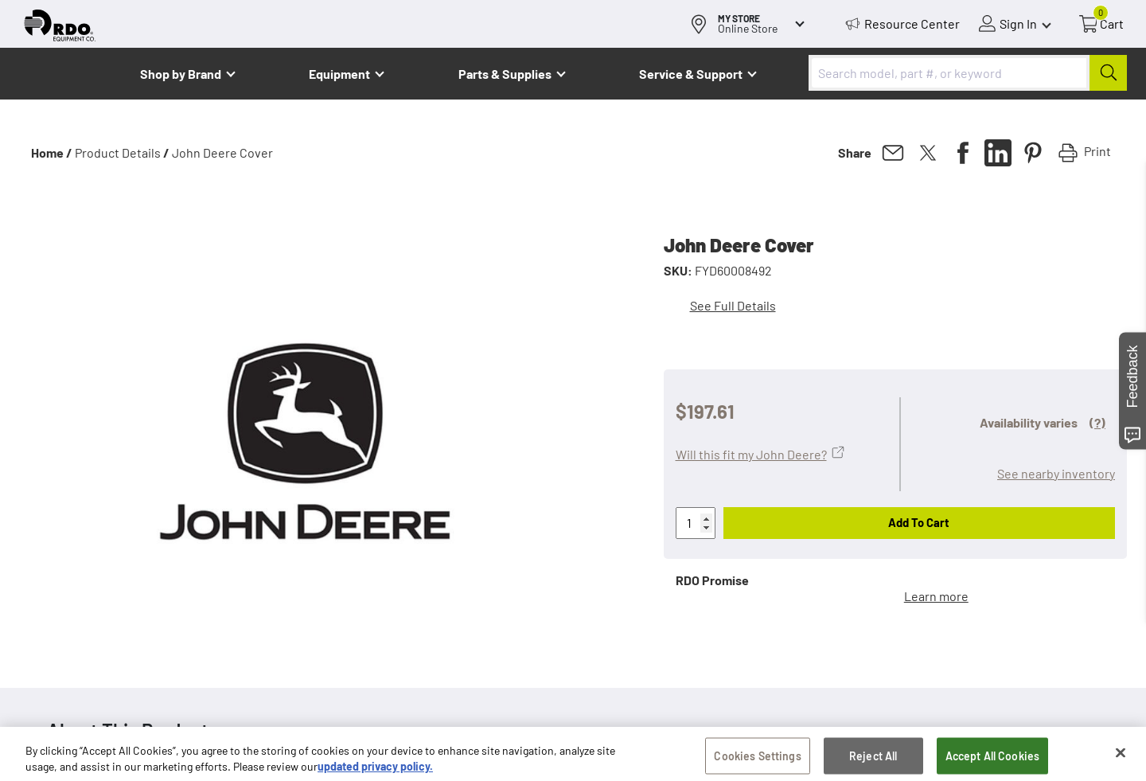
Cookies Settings (757, 761)
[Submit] (1108, 73)
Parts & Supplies (505, 73)
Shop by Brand (180, 73)
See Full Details (733, 305)
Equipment (339, 73)
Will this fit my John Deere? (751, 454)
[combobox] (968, 73)
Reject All (873, 761)
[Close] (1120, 758)
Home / (51, 152)
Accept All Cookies (992, 761)
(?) (1097, 422)
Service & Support (691, 73)
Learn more (936, 595)
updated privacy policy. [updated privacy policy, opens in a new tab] (375, 772)
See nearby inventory (1056, 473)
